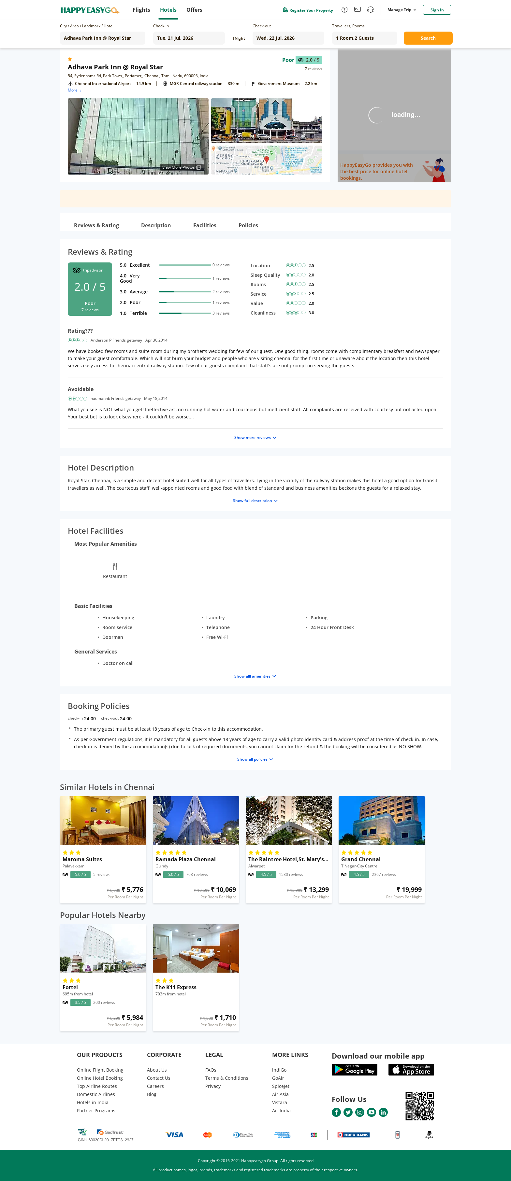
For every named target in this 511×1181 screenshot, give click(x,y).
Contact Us (158, 1078)
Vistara (279, 1102)
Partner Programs (96, 1110)
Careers (155, 1086)
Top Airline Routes (97, 1086)
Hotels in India (93, 1102)
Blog (151, 1094)
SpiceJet (280, 1086)
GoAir (278, 1078)
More (75, 90)
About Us (157, 1070)
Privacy (213, 1086)
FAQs (210, 1070)
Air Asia (280, 1094)
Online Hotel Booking (100, 1078)
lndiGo (279, 1070)
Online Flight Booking (100, 1070)
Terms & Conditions (226, 1078)
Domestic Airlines (96, 1094)
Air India (281, 1110)
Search (428, 38)
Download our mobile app (378, 1056)
